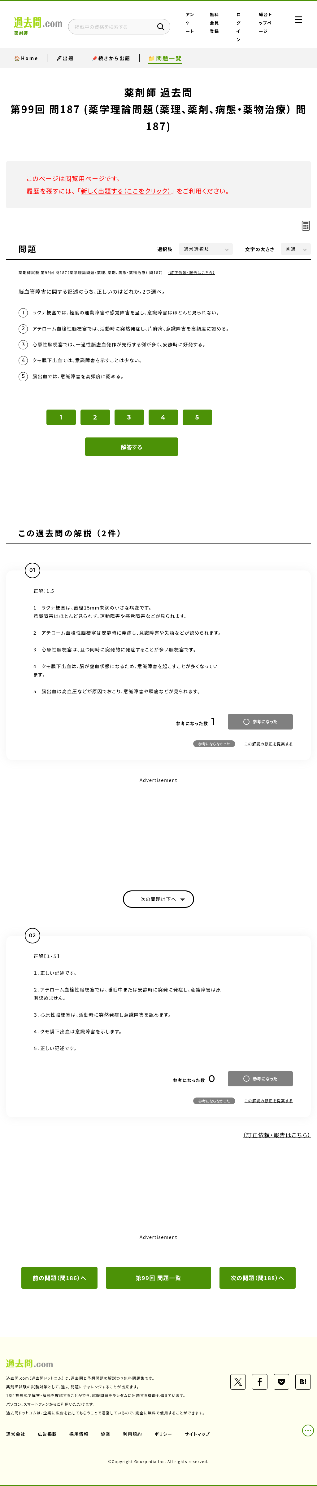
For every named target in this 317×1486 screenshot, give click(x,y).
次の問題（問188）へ (257, 1278)
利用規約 (132, 1434)
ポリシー (163, 1434)
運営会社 (15, 1434)
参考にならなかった (214, 743)
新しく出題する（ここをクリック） (126, 190)
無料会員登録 (214, 22)
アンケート (190, 22)
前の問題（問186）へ (59, 1278)
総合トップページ (265, 22)
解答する (131, 447)
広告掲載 (47, 1434)
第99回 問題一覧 (158, 1278)
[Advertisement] (158, 828)
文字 (260, 249)
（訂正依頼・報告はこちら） (191, 272)
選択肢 (165, 249)
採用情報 (79, 1434)
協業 (106, 1434)
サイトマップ (197, 1434)
